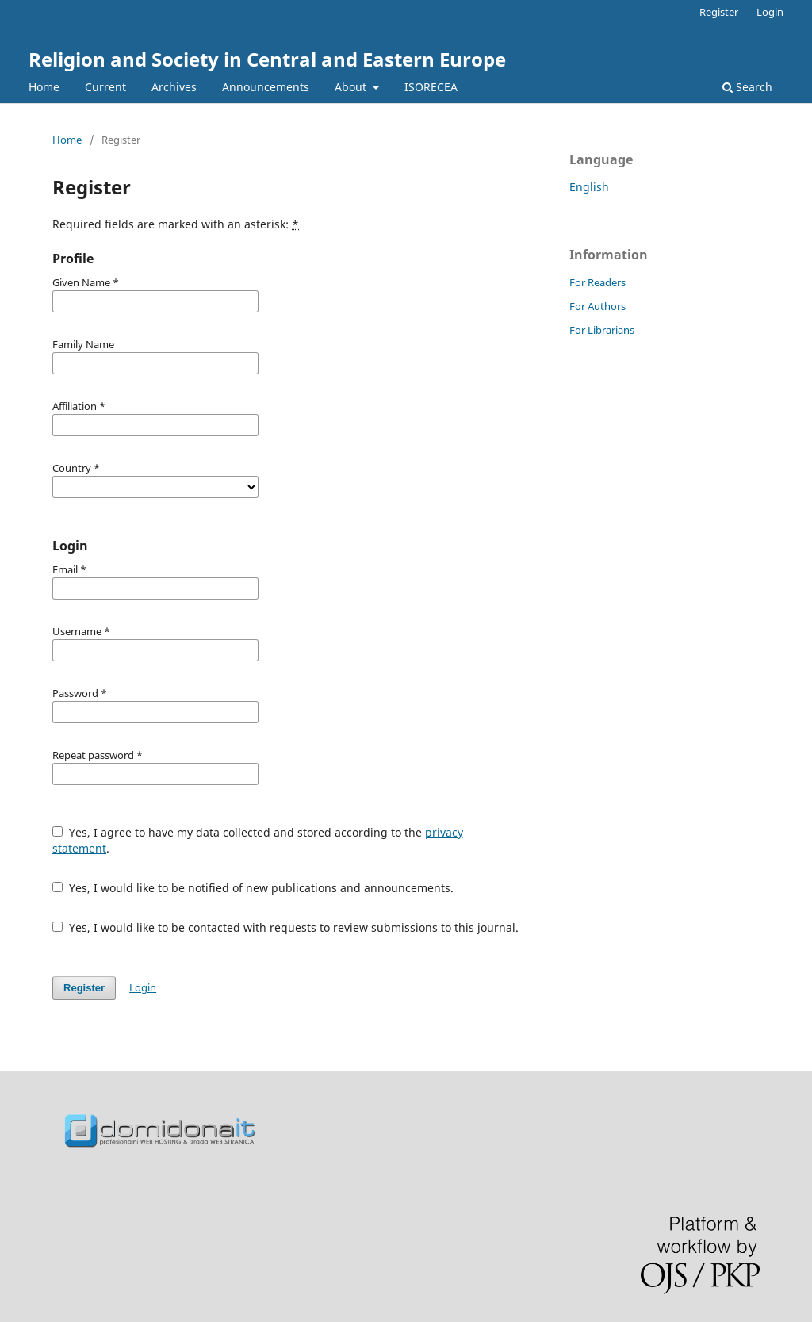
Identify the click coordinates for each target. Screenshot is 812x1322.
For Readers (597, 282)
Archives (174, 86)
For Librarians (601, 330)
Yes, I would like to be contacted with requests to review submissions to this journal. (285, 927)
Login (769, 12)
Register (718, 12)
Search (747, 86)
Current (105, 86)
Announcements (265, 86)
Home (44, 86)
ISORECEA (431, 86)
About (352, 86)
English (589, 186)
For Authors (597, 306)
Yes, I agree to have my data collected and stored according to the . (257, 840)
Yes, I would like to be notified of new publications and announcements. (253, 887)
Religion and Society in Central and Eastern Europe (267, 59)
